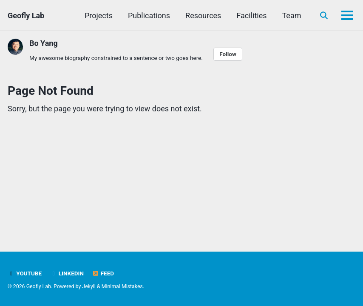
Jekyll (89, 286)
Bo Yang (43, 43)
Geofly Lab (26, 15)
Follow (227, 54)
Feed (103, 273)
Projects (99, 15)
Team (291, 15)
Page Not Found (51, 91)
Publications (149, 15)
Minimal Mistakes (122, 286)
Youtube (25, 273)
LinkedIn (67, 273)
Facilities (251, 15)
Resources (203, 15)
